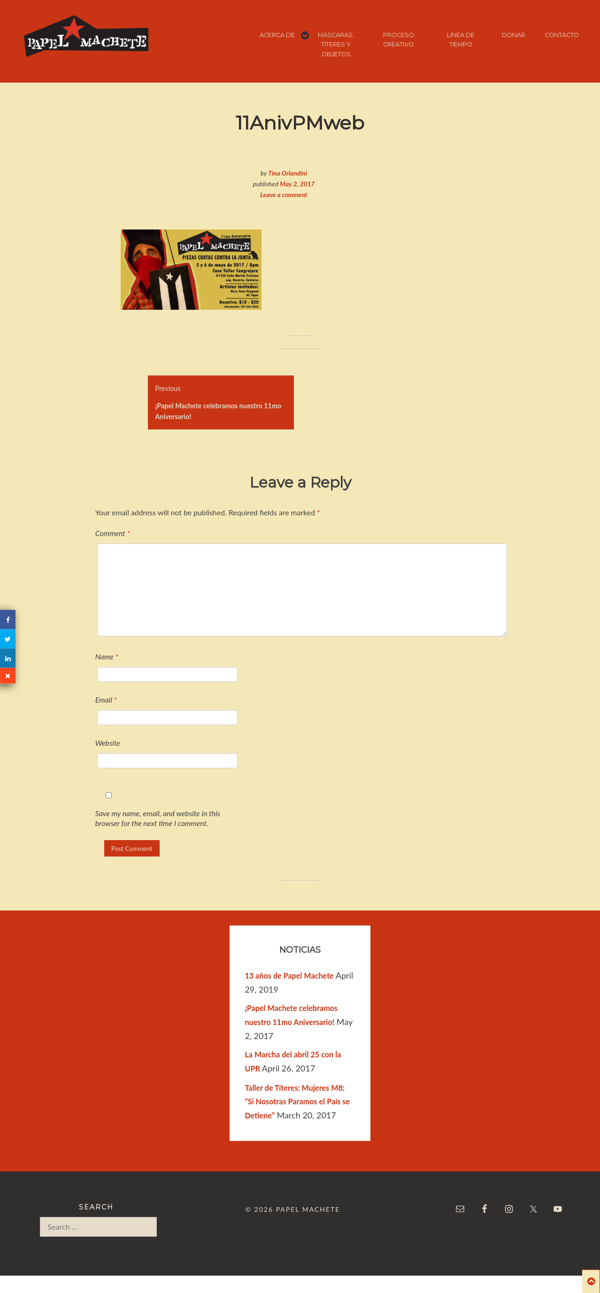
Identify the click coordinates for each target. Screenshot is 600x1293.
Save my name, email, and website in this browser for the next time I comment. (157, 818)
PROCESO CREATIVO (398, 39)
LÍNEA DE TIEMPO (461, 39)
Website (107, 742)
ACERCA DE (277, 34)
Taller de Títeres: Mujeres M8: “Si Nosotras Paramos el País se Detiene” (297, 1101)
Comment (112, 532)
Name (106, 656)
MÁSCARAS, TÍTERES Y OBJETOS (336, 44)
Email (106, 699)
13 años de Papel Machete (289, 975)
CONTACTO (562, 34)
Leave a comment (283, 195)
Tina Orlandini (287, 173)
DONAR (513, 34)
